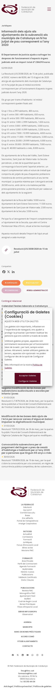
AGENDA (27, 622)
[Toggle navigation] (49, 9)
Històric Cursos (27, 572)
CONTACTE (27, 646)
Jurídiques (27, 542)
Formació (27, 539)
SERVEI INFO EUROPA (27, 611)
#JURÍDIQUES (11, 282)
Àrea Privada (27, 561)
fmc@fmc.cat (27, 670)
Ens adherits (27, 518)
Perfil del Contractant (27, 563)
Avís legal (8, 686)
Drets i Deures (27, 580)
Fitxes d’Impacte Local (27, 607)
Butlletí (27, 598)
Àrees (27, 515)
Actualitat (27, 534)
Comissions (27, 537)
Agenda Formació (28, 566)
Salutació (27, 507)
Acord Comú (27, 636)
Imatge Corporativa (27, 523)
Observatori (27, 614)
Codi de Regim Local (27, 601)
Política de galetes (42, 686)
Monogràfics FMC (27, 593)
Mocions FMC (28, 550)
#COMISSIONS (11, 290)
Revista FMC (27, 590)
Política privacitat (23, 686)
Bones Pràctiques (27, 604)
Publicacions (27, 574)
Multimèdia (28, 569)
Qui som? (27, 510)
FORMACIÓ (27, 558)
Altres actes (27, 547)
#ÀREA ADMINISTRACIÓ (37, 290)
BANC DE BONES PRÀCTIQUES (27, 631)
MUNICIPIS (27, 627)
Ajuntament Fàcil (27, 596)
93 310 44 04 (29, 681)
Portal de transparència (27, 521)
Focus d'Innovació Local (27, 545)
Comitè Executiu (27, 512)
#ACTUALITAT (32, 282)
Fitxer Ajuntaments (27, 641)
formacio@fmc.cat (27, 673)
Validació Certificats (27, 577)
